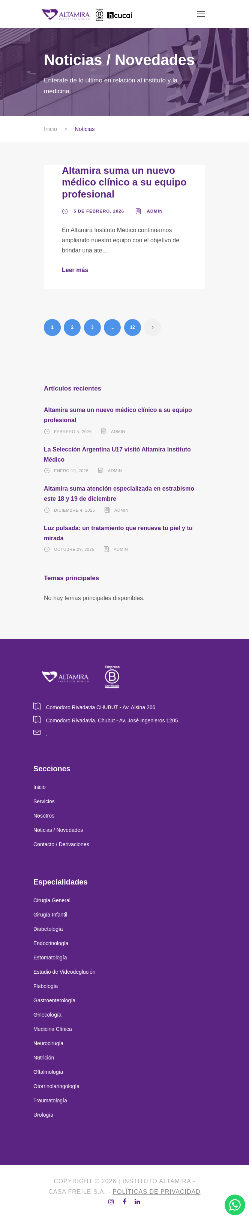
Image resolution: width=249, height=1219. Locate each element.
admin (155, 211)
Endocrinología (50, 943)
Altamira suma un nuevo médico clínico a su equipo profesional (124, 182)
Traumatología (50, 1100)
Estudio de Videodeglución (64, 972)
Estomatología (50, 958)
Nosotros (43, 816)
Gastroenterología (54, 1000)
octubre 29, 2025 (74, 549)
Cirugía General (51, 900)
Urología (44, 1115)
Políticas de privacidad (156, 1192)
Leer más (75, 270)
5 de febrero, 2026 (99, 211)
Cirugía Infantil (50, 915)
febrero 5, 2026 (73, 431)
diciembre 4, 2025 (74, 510)
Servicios (44, 801)
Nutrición (43, 1058)
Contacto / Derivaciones (61, 844)
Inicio (39, 787)
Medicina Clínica (52, 1029)
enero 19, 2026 (71, 470)
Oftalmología (48, 1072)
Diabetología (48, 929)
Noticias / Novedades (58, 830)
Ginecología (47, 1015)
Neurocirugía (48, 1043)
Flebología (45, 986)
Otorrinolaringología (56, 1086)
